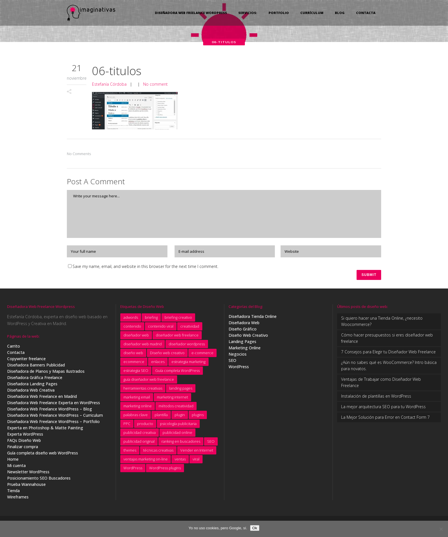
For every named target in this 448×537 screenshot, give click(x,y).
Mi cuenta (16, 466)
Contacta (16, 353)
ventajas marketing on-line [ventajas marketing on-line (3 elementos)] (145, 460)
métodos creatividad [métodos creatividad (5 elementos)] (176, 407)
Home (13, 460)
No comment (155, 84)
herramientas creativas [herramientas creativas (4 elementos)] (142, 389)
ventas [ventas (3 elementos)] (180, 460)
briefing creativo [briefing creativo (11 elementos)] (178, 318)
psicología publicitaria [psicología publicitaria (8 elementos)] (178, 424)
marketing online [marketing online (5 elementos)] (137, 407)
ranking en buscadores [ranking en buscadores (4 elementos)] (180, 442)
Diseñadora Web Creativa (31, 391)
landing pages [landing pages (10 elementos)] (180, 389)
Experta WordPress (25, 435)
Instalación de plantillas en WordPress (376, 397)
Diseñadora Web (244, 323)
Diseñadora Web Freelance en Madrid (42, 397)
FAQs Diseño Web (24, 441)
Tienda (13, 491)
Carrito (13, 347)
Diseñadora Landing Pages (32, 385)
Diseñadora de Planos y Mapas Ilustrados (46, 372)
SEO (232, 361)
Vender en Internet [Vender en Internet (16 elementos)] (196, 451)
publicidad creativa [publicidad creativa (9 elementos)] (139, 433)
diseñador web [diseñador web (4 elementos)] (136, 336)
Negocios (238, 355)
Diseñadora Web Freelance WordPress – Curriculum (55, 416)
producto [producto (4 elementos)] (145, 424)
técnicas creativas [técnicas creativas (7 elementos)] (158, 451)
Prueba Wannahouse (26, 485)
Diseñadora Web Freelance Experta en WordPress (53, 403)
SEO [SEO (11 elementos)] (211, 442)
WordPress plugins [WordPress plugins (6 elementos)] (165, 469)
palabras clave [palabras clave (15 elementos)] (135, 415)
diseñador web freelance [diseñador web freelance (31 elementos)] (177, 336)
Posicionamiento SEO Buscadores (39, 479)
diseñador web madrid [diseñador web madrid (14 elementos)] (142, 345)
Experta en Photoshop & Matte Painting (45, 429)
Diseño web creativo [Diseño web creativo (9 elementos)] (167, 353)
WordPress (239, 367)
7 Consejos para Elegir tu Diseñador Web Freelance (388, 353)
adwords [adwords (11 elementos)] (130, 318)
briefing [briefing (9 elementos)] (151, 318)
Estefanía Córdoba (109, 84)
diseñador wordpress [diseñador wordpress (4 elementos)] (187, 345)
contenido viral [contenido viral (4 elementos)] (160, 327)
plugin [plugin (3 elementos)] (180, 415)
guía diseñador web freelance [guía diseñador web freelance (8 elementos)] (148, 380)
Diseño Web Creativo (248, 336)
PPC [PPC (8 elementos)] (126, 424)
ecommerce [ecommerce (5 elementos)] (133, 362)
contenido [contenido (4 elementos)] (132, 327)
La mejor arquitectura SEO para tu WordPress (383, 407)
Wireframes (18, 498)
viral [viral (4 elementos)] (196, 460)
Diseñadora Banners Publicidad (36, 366)
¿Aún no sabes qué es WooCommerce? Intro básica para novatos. (389, 366)
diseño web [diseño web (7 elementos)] (133, 353)
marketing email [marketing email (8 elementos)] (136, 398)
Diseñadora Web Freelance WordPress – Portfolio (53, 422)
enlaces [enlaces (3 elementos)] (158, 362)
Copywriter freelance (26, 359)
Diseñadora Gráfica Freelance (34, 378)
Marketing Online (245, 349)
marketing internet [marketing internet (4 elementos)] (172, 398)
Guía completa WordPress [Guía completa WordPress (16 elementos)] (177, 371)
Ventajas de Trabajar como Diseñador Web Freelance (381, 383)
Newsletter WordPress (28, 473)
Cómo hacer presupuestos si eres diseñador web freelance (387, 339)
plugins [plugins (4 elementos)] (198, 415)
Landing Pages (242, 342)
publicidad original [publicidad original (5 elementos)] (139, 442)
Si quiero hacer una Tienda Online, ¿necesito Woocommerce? (382, 322)
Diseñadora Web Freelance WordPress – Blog (49, 410)
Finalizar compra (22, 447)
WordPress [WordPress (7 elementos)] (132, 469)
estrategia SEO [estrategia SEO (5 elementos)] (135, 371)
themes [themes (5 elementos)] (129, 451)
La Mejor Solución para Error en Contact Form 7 (385, 418)
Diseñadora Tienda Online (253, 317)
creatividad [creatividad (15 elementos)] (189, 327)
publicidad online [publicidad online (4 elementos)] (177, 433)
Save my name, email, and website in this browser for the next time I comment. (145, 266)
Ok (254, 528)
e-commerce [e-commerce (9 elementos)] (202, 353)
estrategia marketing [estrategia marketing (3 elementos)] (188, 362)
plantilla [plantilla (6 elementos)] (161, 415)
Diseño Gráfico (243, 330)
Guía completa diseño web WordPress (42, 454)
